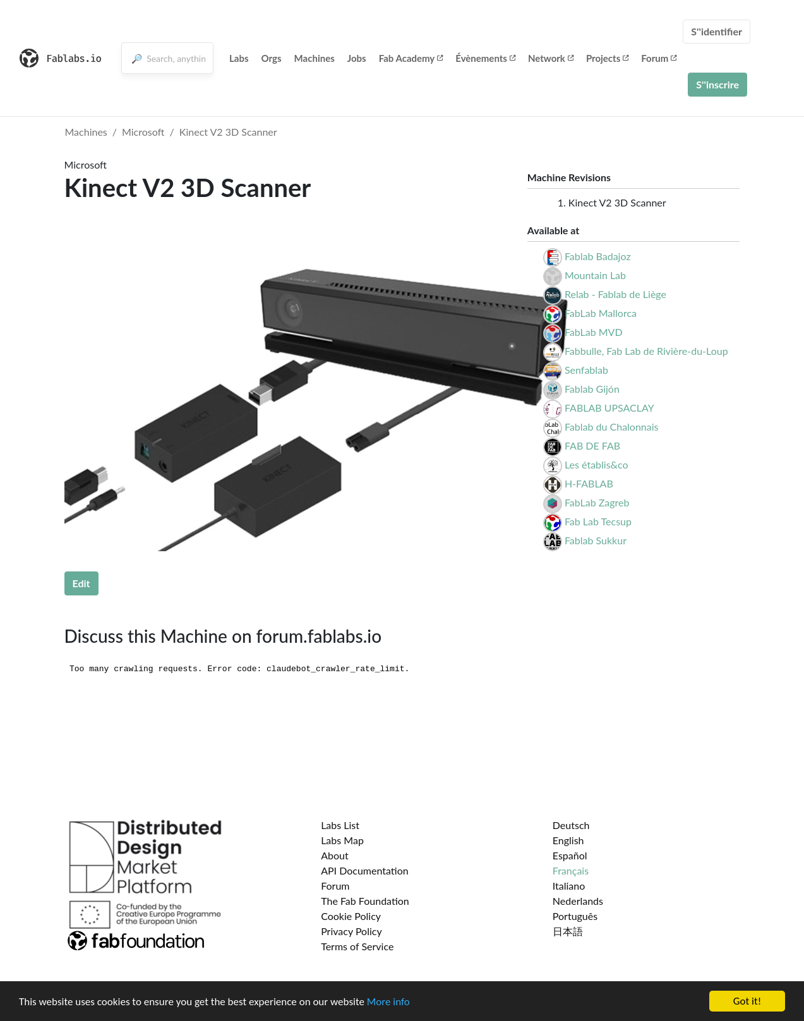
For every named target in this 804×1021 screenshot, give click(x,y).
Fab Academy (411, 58)
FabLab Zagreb (597, 502)
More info (388, 1002)
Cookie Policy (351, 916)
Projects (607, 58)
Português (575, 916)
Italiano (569, 886)
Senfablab (586, 370)
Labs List (340, 825)
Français (571, 870)
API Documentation (365, 870)
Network (550, 58)
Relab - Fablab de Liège (615, 294)
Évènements (485, 58)
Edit (81, 583)
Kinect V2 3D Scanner (228, 132)
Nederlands (578, 901)
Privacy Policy (351, 931)
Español (570, 855)
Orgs (271, 58)
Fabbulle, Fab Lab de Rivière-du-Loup (646, 351)
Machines (314, 58)
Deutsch (571, 825)
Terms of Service (357, 946)
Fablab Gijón (592, 389)
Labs (239, 58)
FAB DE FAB (592, 445)
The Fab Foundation (365, 901)
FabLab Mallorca (601, 313)
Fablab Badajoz (598, 256)
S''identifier (716, 31)
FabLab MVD (594, 332)
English (568, 840)
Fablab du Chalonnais (612, 427)
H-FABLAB (589, 483)
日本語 (568, 931)
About (335, 855)
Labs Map (342, 840)
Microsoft (143, 132)
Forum (658, 58)
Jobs (356, 58)
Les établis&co (596, 464)
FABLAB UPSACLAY (609, 408)
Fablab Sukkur (596, 540)
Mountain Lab (595, 275)
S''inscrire (717, 84)
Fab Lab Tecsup (598, 521)
